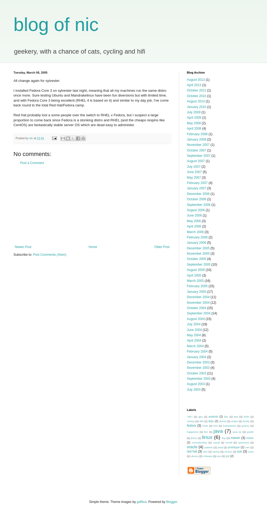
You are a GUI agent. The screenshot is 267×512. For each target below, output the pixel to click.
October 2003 (196, 373)
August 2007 (196, 161)
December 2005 (198, 248)
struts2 (228, 451)
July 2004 (194, 324)
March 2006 (195, 232)
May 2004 (194, 335)
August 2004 (196, 319)
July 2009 (194, 112)
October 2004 (196, 308)
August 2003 (196, 384)
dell (202, 421)
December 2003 (198, 362)
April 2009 (194, 117)
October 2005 (196, 259)
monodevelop (199, 442)
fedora (191, 425)
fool (215, 425)
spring (216, 451)
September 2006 (199, 205)
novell (228, 442)
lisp (224, 438)
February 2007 (197, 183)
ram (247, 447)
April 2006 (194, 226)
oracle (192, 447)
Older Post (162, 247)
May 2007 (194, 177)
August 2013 (196, 80)
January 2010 (196, 107)
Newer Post (23, 247)
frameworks (229, 425)
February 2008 (197, 134)
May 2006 (194, 221)
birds (246, 416)
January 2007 (196, 188)
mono (249, 437)
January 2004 (196, 357)
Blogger (171, 502)
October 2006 (196, 199)
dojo (211, 421)
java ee (237, 431)
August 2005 (196, 270)
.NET (190, 416)
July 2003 (194, 389)
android (213, 416)
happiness (193, 431)
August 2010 (196, 101)
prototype (234, 447)
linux (207, 437)
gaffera (141, 502)
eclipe (234, 421)
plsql (220, 447)
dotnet (222, 421)
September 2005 (199, 264)
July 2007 (194, 167)
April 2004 (194, 340)
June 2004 (194, 330)
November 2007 (198, 145)
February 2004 (197, 351)
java (218, 431)
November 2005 (198, 253)
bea (236, 416)
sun (239, 451)
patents (208, 447)
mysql (216, 442)
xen (219, 456)
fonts (205, 425)
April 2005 (194, 275)
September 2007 (199, 156)
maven (235, 438)
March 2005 (195, 281)
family (246, 421)
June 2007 (194, 172)
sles (205, 451)
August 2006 (196, 210)
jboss (194, 438)
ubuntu (194, 456)
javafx (250, 431)
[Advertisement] (92, 205)
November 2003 (198, 368)
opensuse (243, 442)
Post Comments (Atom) (49, 255)
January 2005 (196, 292)
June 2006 (194, 215)
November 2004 (198, 303)
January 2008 (196, 139)
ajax (200, 416)
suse (250, 451)
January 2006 (196, 243)
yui (227, 456)
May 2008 (194, 123)
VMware (207, 456)
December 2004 (198, 297)
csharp (191, 421)
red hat (192, 451)
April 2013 (194, 85)
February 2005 (197, 286)
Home (93, 247)
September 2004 (199, 313)
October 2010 (196, 96)
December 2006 (198, 194)
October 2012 (196, 90)
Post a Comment (32, 163)
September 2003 (199, 379)
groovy (245, 425)
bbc (226, 416)
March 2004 (195, 346)
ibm (206, 431)
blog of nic (56, 24)
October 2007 (196, 150)
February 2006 (197, 237)
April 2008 (194, 128)
